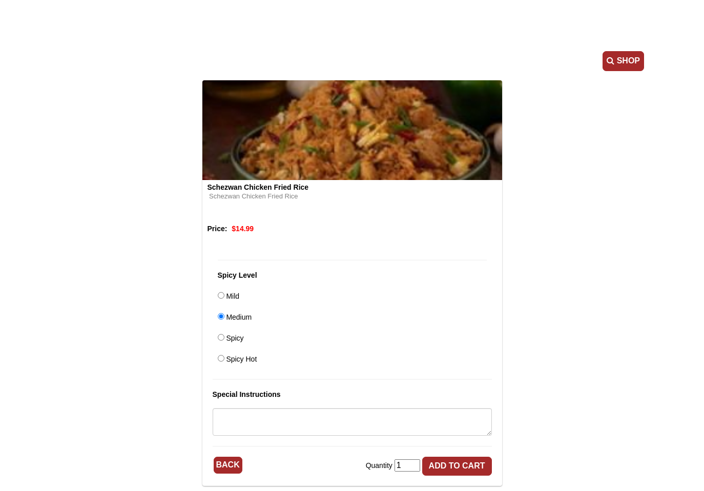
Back (228, 464)
